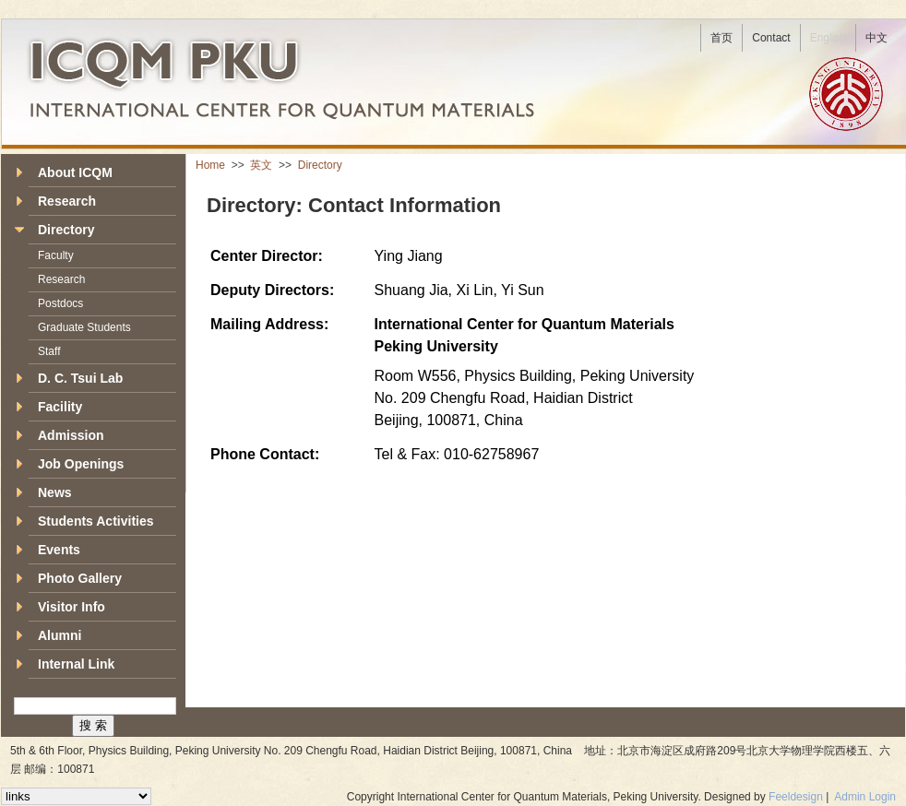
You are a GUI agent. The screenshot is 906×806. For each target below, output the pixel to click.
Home (212, 165)
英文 (262, 165)
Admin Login (865, 796)
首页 (721, 37)
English (828, 37)
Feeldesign (796, 796)
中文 (876, 37)
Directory (320, 165)
